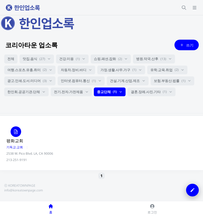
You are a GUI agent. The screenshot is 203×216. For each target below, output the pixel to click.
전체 (10, 58)
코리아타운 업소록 (31, 44)
